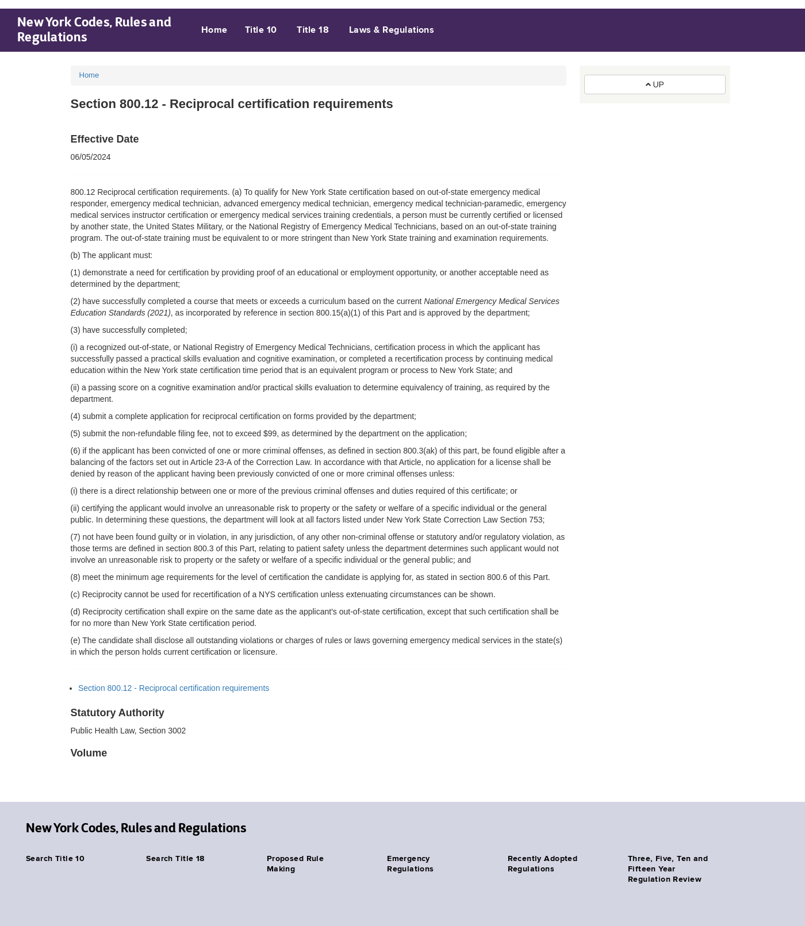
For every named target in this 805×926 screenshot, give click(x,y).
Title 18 (313, 30)
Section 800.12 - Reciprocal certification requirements (173, 688)
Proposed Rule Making (295, 864)
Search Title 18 (175, 859)
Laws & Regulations (392, 30)
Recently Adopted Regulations (543, 864)
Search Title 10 (55, 859)
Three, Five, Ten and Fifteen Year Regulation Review (668, 869)
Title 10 (261, 30)
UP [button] (655, 84)
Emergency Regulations (410, 864)
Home (214, 30)
